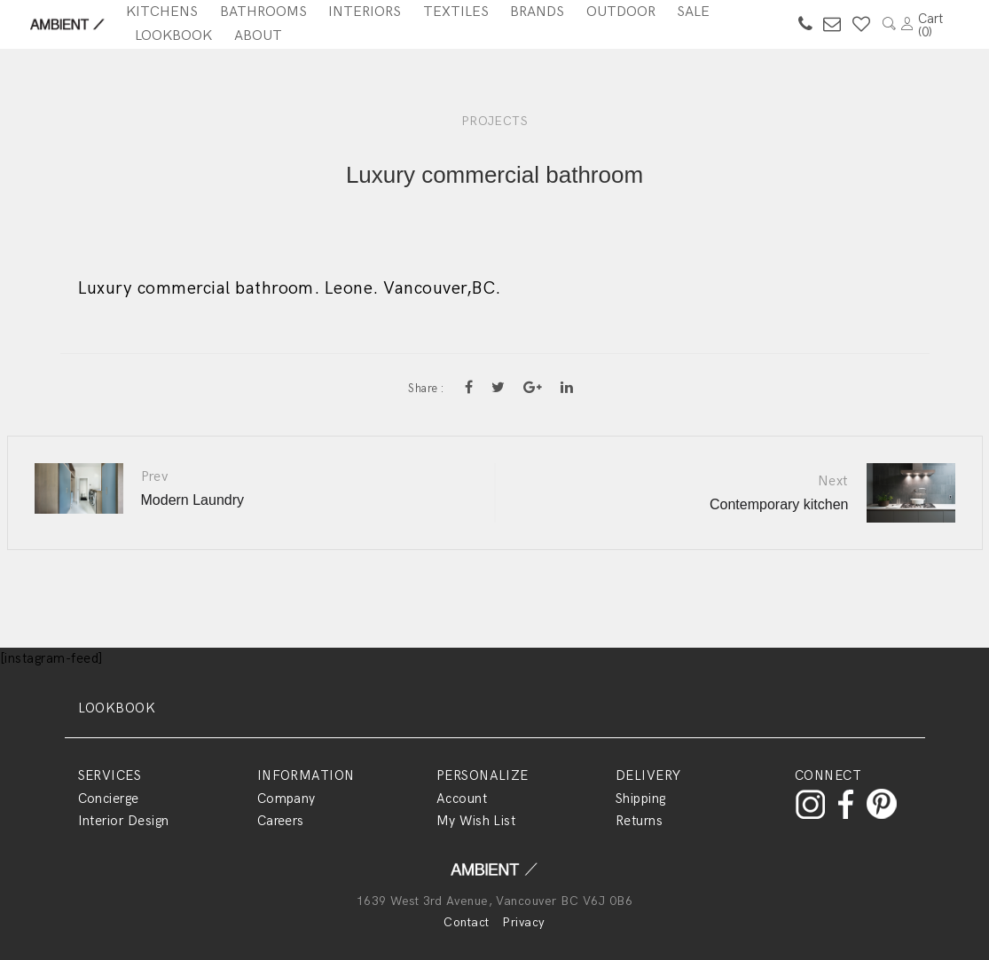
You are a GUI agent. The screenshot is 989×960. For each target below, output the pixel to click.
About (258, 36)
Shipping (641, 799)
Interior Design (123, 821)
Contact (466, 922)
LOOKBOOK (117, 708)
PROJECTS (495, 121)
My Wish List (476, 821)
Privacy (523, 922)
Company (286, 799)
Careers (280, 821)
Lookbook (173, 36)
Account (461, 799)
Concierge (108, 799)
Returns (639, 821)
